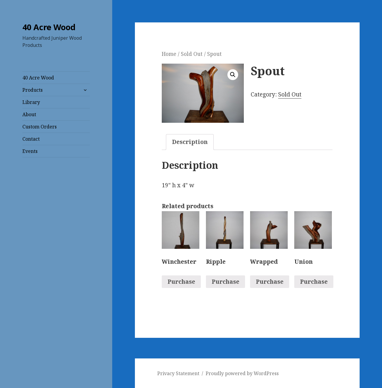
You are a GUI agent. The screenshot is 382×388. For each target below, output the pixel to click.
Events (30, 151)
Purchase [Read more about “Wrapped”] (270, 282)
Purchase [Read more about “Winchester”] (181, 282)
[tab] (190, 142)
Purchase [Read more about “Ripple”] (225, 282)
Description (190, 142)
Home (169, 53)
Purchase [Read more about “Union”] (314, 282)
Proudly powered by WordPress (242, 373)
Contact (31, 139)
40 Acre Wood (49, 27)
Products (32, 90)
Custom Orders (39, 126)
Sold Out (192, 53)
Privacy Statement (178, 373)
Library (31, 102)
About (29, 114)
